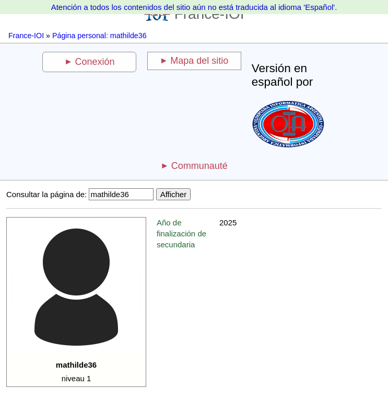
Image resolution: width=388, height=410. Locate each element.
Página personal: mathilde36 (99, 35)
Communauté (199, 166)
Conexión (95, 61)
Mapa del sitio (199, 60)
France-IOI (26, 35)
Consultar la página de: (46, 194)
